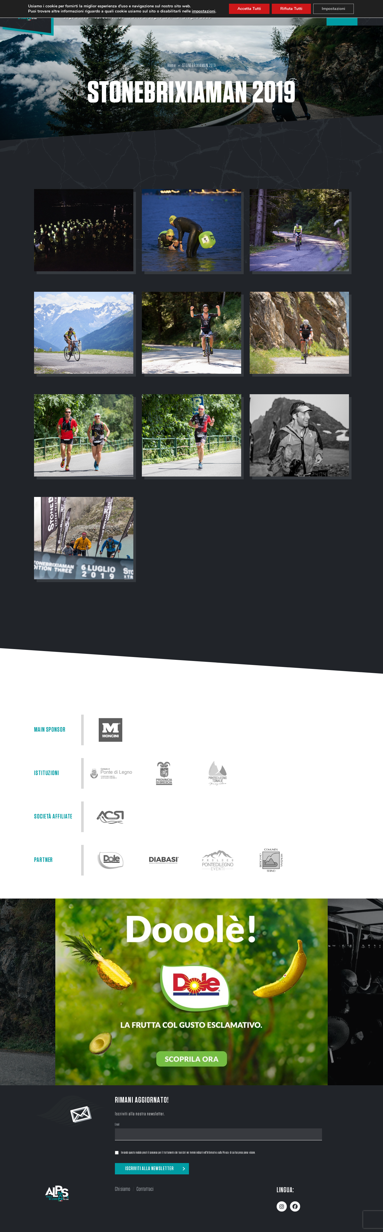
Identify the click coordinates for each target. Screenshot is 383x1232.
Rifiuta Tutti (294, 9)
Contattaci (144, 1189)
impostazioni (206, 11)
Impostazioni (336, 9)
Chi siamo (122, 1189)
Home (171, 65)
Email (117, 1125)
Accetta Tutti (252, 9)
